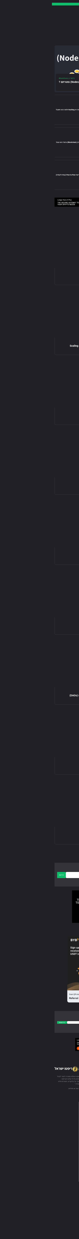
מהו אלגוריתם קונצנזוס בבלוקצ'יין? (54, 835)
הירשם (9, 875)
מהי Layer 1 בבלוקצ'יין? (60, 415)
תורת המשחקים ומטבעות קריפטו (55, 625)
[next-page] (58, 853)
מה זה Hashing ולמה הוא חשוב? (15, 110)
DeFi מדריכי (69, 691)
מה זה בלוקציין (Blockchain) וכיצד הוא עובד (20, 142)
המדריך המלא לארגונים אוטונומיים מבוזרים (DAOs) (45, 695)
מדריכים (43, 139)
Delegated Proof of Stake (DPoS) (54, 485)
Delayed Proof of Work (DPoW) (55, 555)
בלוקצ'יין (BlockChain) (38, 107)
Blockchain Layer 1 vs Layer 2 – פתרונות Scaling (45, 345)
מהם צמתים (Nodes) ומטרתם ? (24, 81)
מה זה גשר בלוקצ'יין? (61, 275)
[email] (44, 875)
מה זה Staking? (64, 765)
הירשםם (10, 1022)
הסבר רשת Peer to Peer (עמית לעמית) (18, 175)
